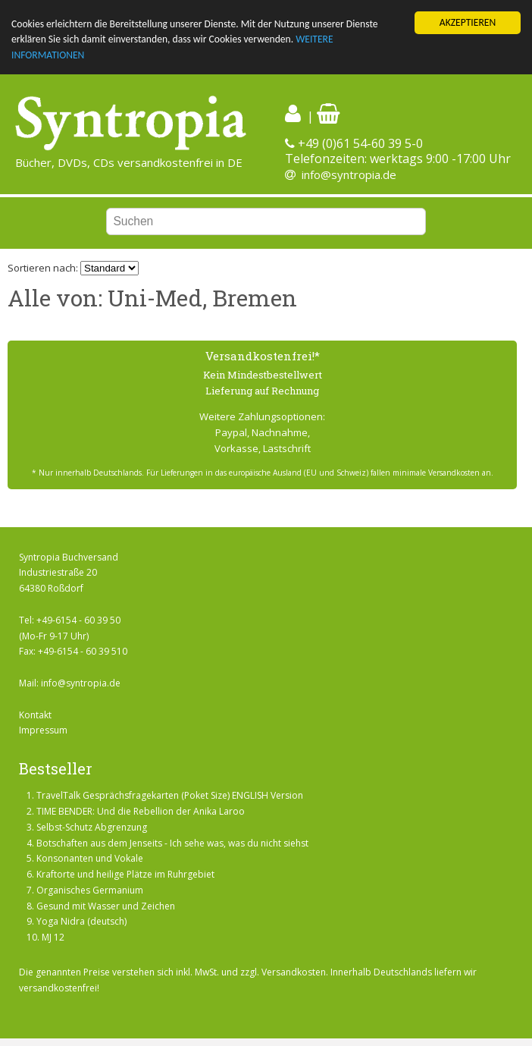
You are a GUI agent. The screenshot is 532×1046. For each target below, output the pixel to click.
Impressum (43, 730)
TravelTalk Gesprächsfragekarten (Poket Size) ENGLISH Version (169, 795)
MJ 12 (53, 937)
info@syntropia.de (349, 174)
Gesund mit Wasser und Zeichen (105, 906)
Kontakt (35, 714)
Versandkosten (293, 972)
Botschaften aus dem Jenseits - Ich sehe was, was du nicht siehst (172, 842)
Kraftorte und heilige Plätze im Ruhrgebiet (125, 874)
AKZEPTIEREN (468, 22)
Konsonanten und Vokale (89, 858)
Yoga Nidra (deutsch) (81, 921)
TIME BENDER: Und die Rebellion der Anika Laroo (140, 811)
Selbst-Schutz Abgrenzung (91, 827)
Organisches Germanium (89, 890)
